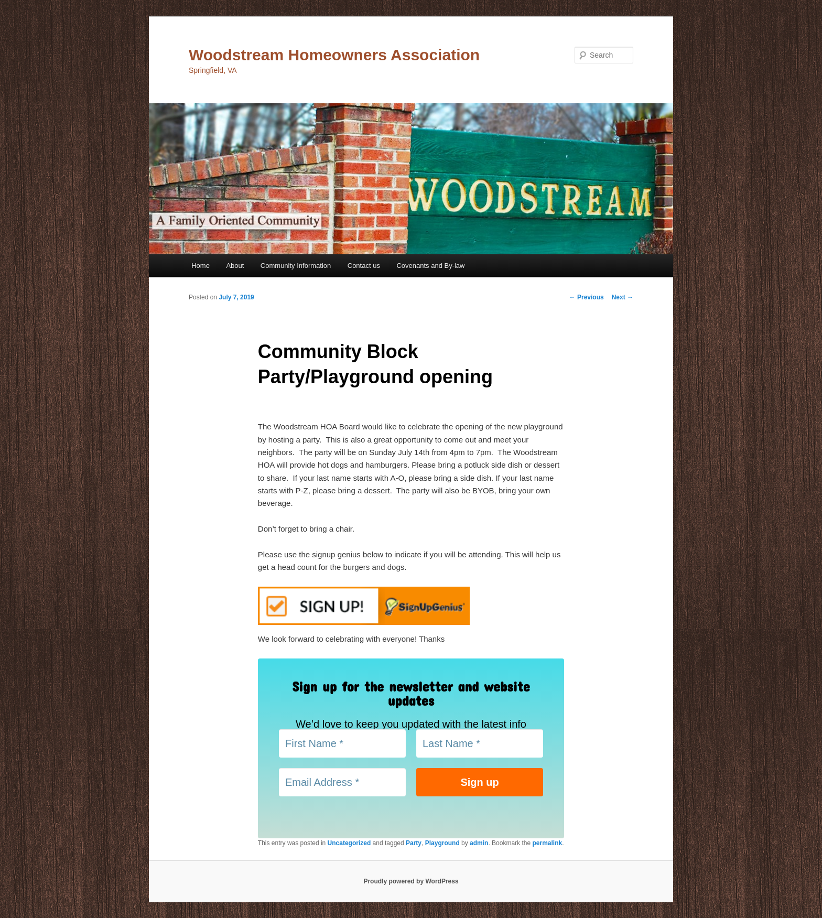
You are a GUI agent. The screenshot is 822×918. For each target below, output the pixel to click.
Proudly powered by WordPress (410, 881)
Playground (442, 843)
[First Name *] (342, 743)
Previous (586, 297)
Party (413, 843)
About (235, 265)
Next (622, 297)
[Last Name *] (479, 743)
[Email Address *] (342, 782)
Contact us (364, 265)
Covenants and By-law (430, 265)
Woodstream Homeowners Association (334, 54)
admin (479, 843)
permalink (547, 843)
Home (200, 265)
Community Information (296, 265)
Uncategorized (349, 843)
